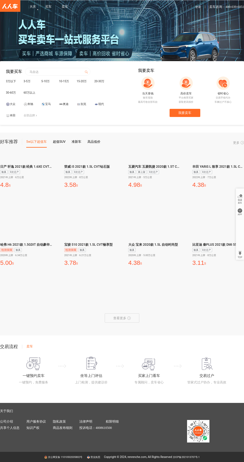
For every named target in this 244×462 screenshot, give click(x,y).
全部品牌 (29, 115)
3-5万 (27, 81)
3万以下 (11, 81)
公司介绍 (6, 421)
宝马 (48, 104)
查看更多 (122, 318)
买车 (48, 6)
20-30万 (99, 81)
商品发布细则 (62, 428)
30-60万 (11, 92)
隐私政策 (59, 421)
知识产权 (32, 428)
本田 (12, 115)
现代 (101, 104)
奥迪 (66, 104)
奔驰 (30, 104)
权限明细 (112, 421)
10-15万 (64, 81)
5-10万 (45, 81)
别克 (83, 104)
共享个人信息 (10, 428)
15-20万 (82, 81)
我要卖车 (184, 113)
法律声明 (85, 421)
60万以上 (29, 92)
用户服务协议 (36, 421)
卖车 (65, 6)
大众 (12, 104)
